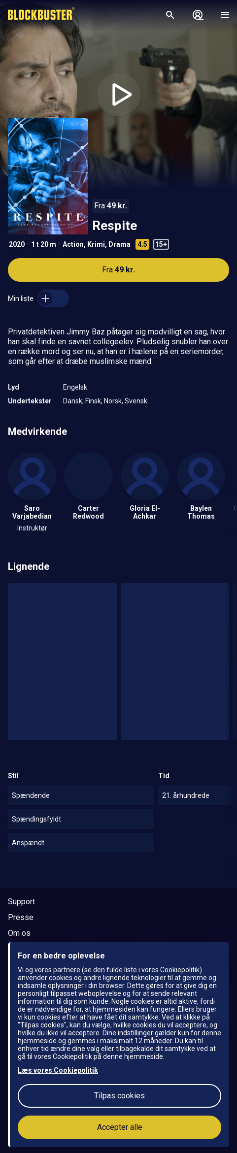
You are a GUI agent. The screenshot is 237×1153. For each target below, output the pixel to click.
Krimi (96, 244)
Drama (119, 244)
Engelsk (75, 387)
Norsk (113, 401)
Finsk (93, 401)
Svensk (136, 401)
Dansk (72, 401)
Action (73, 244)
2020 (17, 244)
